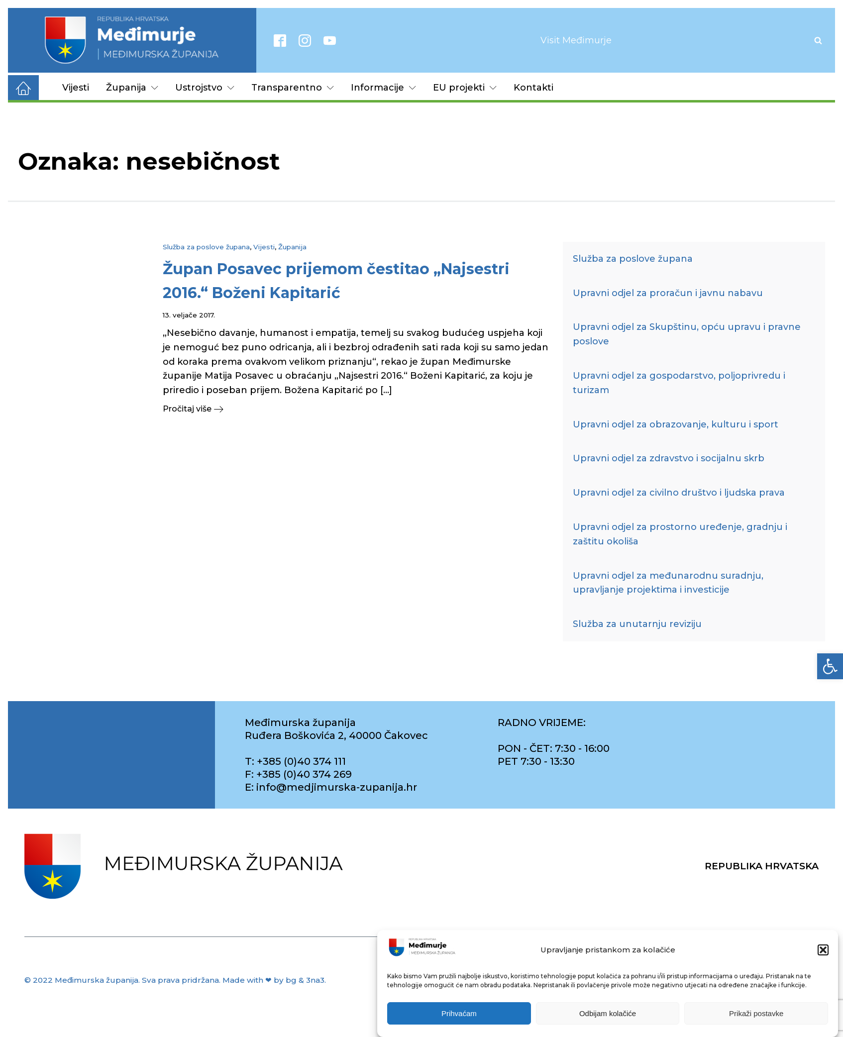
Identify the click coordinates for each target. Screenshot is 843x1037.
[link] (830, 666)
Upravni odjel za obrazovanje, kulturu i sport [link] (675, 424)
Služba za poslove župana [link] (206, 247)
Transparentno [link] (292, 87)
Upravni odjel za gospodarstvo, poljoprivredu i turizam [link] (679, 383)
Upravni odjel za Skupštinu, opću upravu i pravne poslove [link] (687, 334)
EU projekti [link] (465, 87)
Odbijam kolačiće (607, 1013)
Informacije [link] (383, 87)
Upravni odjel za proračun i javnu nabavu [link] (668, 293)
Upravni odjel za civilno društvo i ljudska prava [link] (679, 492)
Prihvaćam (459, 1013)
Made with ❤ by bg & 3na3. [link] (274, 980)
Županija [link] (132, 87)
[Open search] (818, 40)
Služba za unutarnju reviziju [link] (637, 624)
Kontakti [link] (533, 87)
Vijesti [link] (75, 87)
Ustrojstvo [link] (204, 87)
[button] (823, 950)
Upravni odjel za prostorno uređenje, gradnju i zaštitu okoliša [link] (680, 534)
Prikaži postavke (756, 1013)
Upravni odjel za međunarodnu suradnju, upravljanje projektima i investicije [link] (668, 583)
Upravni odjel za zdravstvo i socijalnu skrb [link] (668, 458)
